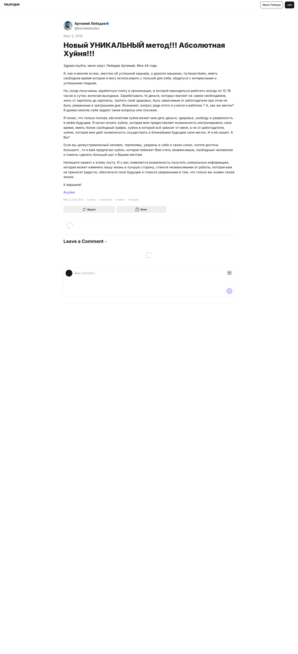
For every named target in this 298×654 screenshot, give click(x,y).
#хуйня (69, 192)
